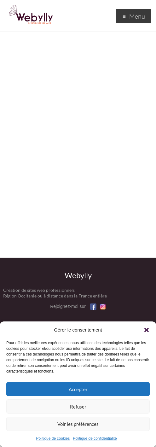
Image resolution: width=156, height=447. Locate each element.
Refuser (78, 406)
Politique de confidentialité (95, 438)
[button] (146, 330)
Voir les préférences (78, 424)
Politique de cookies (53, 438)
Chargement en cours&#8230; (78, 142)
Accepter (78, 389)
